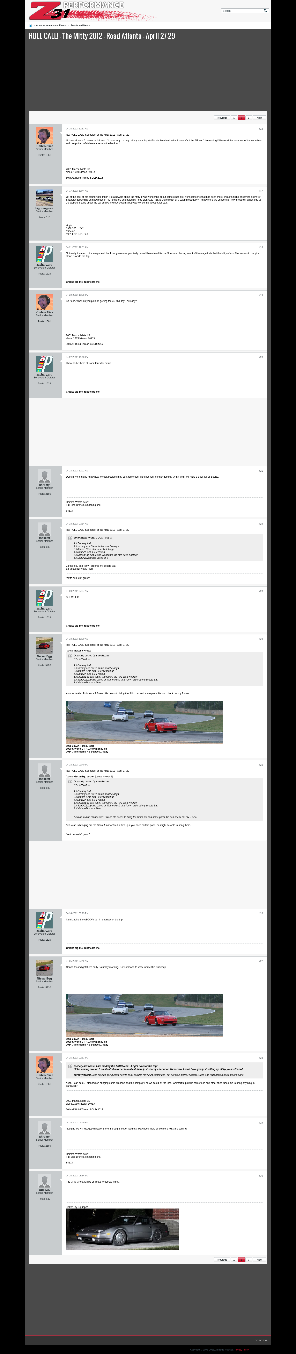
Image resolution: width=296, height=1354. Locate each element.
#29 (261, 1122)
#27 (261, 961)
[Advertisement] (148, 75)
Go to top (261, 1340)
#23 (261, 591)
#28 (261, 1057)
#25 (261, 764)
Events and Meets (80, 25)
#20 (261, 357)
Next (259, 117)
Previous (222, 117)
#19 (261, 295)
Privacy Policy (242, 1349)
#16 (261, 128)
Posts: (41, 155)
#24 (261, 638)
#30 (261, 1175)
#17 (261, 191)
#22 (261, 523)
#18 (261, 247)
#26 (261, 913)
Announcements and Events (51, 25)
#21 (261, 470)
